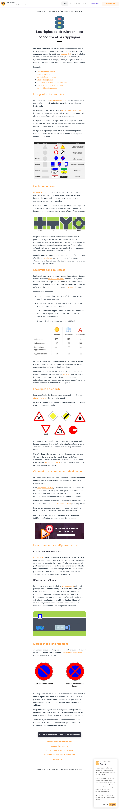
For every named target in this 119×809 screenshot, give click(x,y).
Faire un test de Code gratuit (66, 535)
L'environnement (59, 759)
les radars (66, 374)
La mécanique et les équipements (59, 750)
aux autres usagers (63, 503)
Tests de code (60, 4)
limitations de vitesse (56, 279)
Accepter (112, 805)
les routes (70, 287)
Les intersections (43, 74)
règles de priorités (40, 398)
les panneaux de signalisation (72, 110)
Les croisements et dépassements (50, 85)
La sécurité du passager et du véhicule (59, 755)
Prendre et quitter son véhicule (59, 742)
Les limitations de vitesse (46, 77)
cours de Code (66, 54)
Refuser (105, 804)
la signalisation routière (58, 100)
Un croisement (39, 557)
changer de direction (45, 488)
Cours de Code (52, 769)
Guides (70, 4)
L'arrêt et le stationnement (47, 88)
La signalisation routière (46, 71)
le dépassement (67, 586)
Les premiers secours (59, 746)
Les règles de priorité (45, 80)
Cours (50, 4)
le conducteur (47, 258)
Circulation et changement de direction (52, 82)
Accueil (40, 769)
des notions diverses (52, 462)
